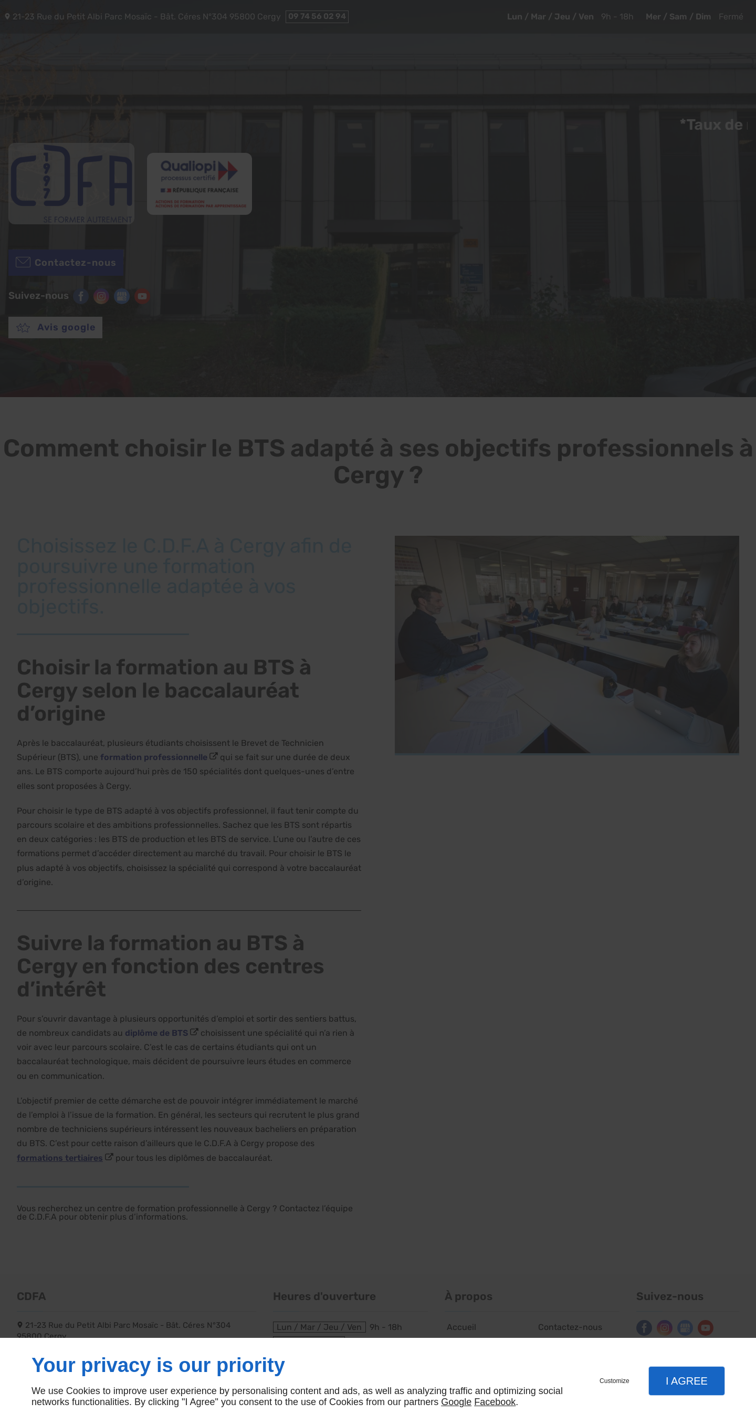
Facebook (495, 1402)
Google (456, 1402)
